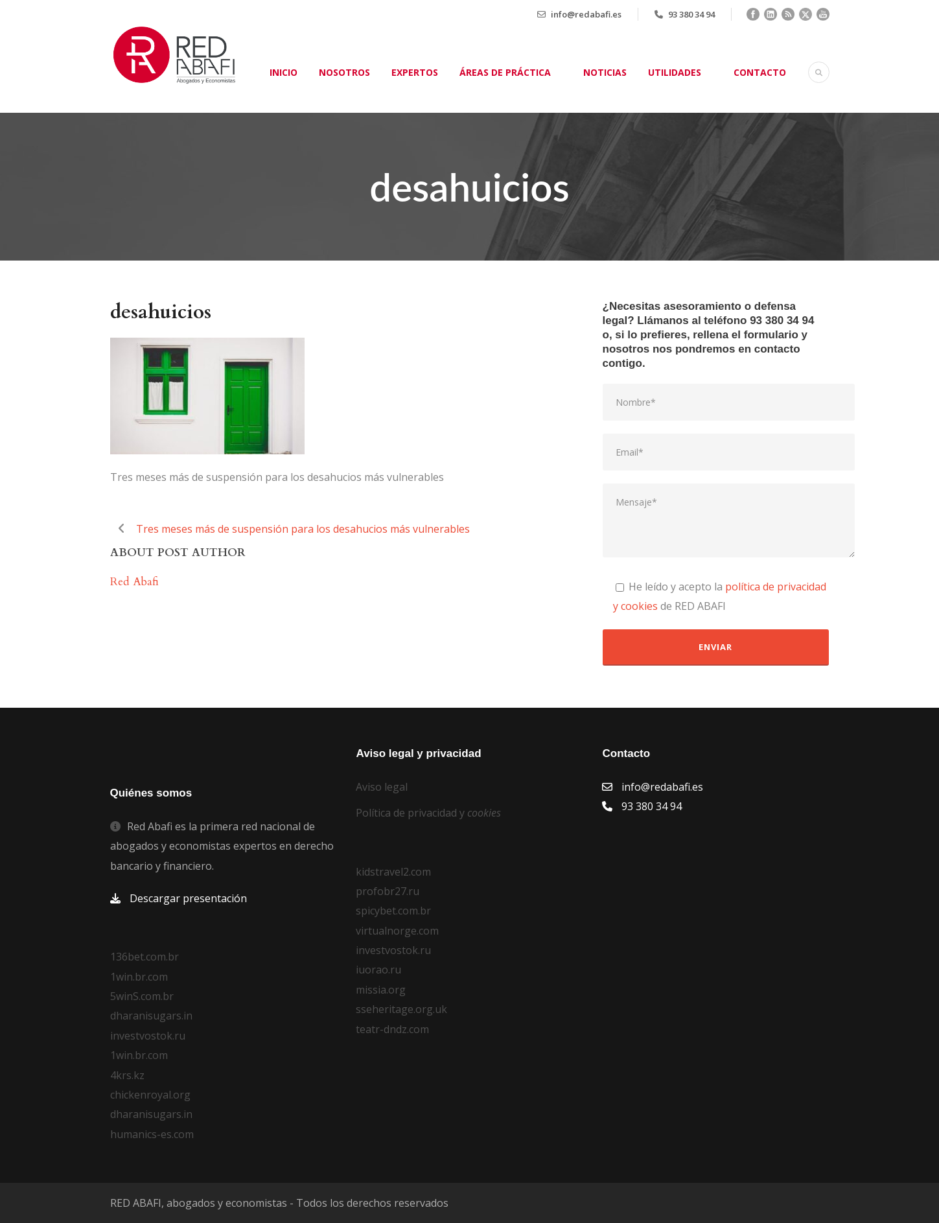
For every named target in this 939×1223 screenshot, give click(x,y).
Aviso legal (382, 787)
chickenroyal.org (150, 1095)
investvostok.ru (147, 1036)
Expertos (414, 72)
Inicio (283, 72)
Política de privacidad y (428, 813)
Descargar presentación (188, 898)
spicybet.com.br (393, 910)
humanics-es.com (152, 1134)
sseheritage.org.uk (401, 1009)
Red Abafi (134, 581)
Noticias (605, 72)
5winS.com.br (142, 996)
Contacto (760, 72)
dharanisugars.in (151, 1015)
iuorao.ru (378, 969)
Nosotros (344, 72)
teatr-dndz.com (392, 1029)
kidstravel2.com (393, 872)
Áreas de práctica (505, 72)
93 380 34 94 (691, 14)
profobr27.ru (387, 891)
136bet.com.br (144, 956)
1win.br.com (139, 977)
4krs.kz (127, 1075)
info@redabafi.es (586, 14)
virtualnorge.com (397, 931)
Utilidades (674, 72)
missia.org (381, 990)
